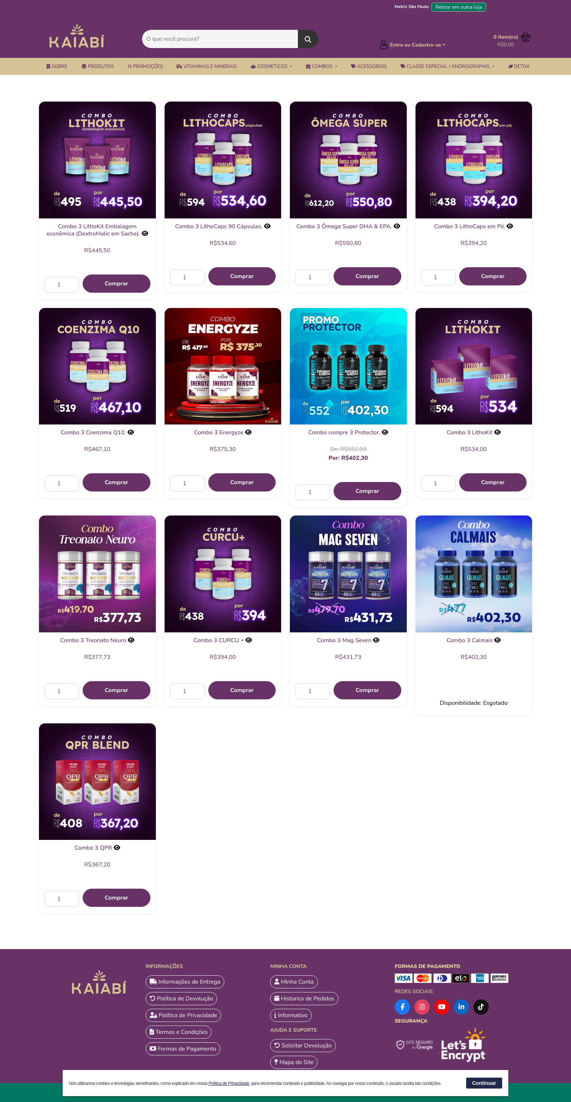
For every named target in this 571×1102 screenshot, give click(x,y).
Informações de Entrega (185, 982)
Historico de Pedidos (304, 999)
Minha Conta (294, 982)
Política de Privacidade (183, 1015)
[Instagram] (422, 1007)
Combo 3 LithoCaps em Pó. (469, 226)
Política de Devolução (181, 999)
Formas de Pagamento (183, 1049)
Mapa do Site (294, 1062)
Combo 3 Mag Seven (344, 640)
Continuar (484, 1083)
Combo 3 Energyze (219, 432)
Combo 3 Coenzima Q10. (93, 432)
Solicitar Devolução (303, 1046)
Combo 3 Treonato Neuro (93, 640)
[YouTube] (441, 1007)
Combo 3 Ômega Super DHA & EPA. (344, 226)
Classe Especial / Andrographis (446, 66)
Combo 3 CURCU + (218, 640)
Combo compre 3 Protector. (344, 432)
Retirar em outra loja (459, 7)
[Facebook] (402, 1007)
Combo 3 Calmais (469, 640)
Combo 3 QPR (93, 848)
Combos (320, 66)
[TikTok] (481, 1007)
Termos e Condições (179, 1032)
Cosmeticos (270, 66)
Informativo (291, 1015)
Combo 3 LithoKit (470, 432)
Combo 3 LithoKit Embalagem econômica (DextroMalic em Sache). (93, 230)
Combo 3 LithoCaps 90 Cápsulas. (219, 226)
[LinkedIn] (461, 1007)
